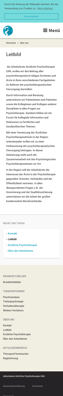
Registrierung (10, 357)
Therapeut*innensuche (15, 353)
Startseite (11, 42)
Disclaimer (37, 386)
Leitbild (13, 238)
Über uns (24, 42)
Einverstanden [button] (31, 16)
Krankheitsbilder (12, 281)
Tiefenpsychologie (13, 301)
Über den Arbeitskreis (21, 250)
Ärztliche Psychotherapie (23, 244)
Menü (54, 30)
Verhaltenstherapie (13, 305)
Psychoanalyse (11, 296)
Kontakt (13, 233)
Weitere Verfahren (13, 310)
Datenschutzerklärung (14, 386)
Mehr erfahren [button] (45, 8)
